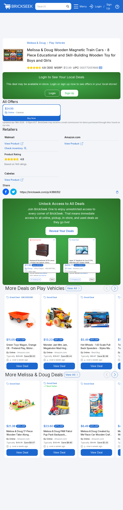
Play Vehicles (57, 42)
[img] (117, 7)
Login (98, 6)
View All (73, 288)
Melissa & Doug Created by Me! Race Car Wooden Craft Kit (96, 433)
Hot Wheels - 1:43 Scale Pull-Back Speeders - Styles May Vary (96, 346)
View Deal (22, 366)
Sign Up (109, 6)
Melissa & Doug (36, 42)
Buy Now (31, 118)
